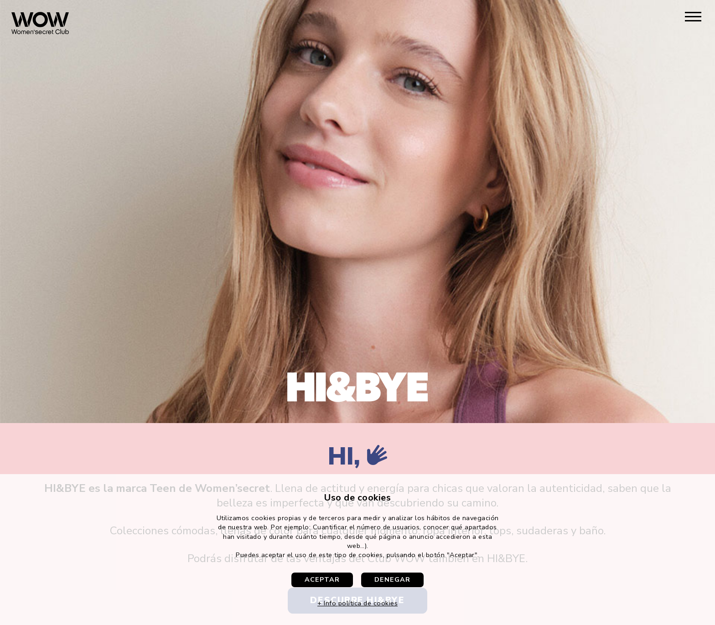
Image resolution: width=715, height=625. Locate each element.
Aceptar (322, 579)
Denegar (392, 579)
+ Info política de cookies (357, 603)
